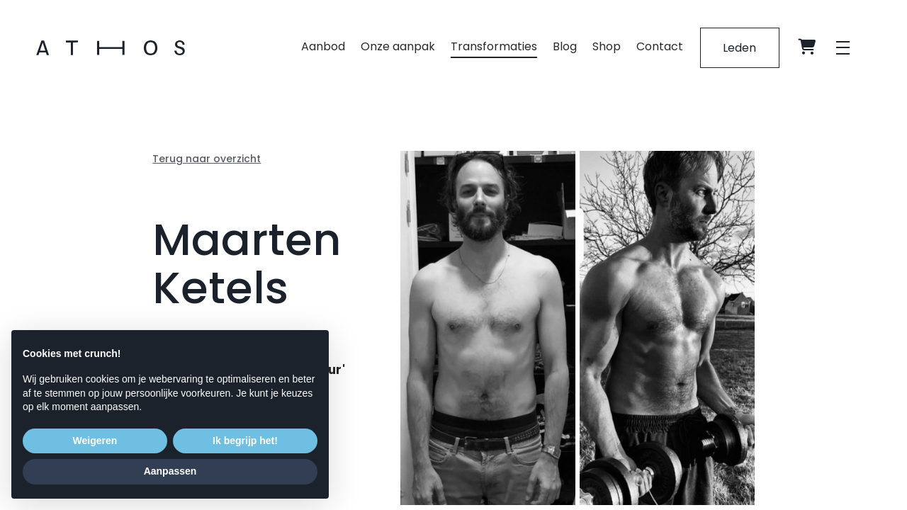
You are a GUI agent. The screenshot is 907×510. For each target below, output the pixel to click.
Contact (659, 47)
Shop (606, 47)
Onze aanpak (397, 47)
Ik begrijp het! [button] (245, 440)
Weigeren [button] (95, 440)
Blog (564, 47)
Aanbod (322, 47)
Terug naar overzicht (206, 159)
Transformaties (493, 47)
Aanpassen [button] (170, 471)
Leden (739, 48)
